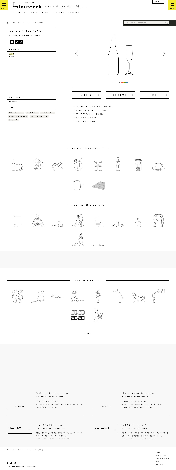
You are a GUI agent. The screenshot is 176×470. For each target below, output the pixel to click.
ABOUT (33, 13)
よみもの (158, 452)
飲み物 (26, 22)
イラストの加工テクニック (86, 118)
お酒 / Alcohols (32, 113)
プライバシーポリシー (162, 458)
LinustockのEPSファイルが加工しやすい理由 (94, 106)
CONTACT (73, 13)
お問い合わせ (159, 464)
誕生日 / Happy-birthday (39, 116)
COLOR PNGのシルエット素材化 (89, 114)
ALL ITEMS (19, 13)
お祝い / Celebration (16, 113)
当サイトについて (160, 455)
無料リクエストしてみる (85, 121)
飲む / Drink (13, 120)
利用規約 (158, 461)
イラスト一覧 (15, 22)
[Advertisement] (32, 77)
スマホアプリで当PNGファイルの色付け (92, 110)
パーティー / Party (48, 113)
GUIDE (45, 13)
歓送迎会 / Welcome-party (18, 116)
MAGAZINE (58, 13)
